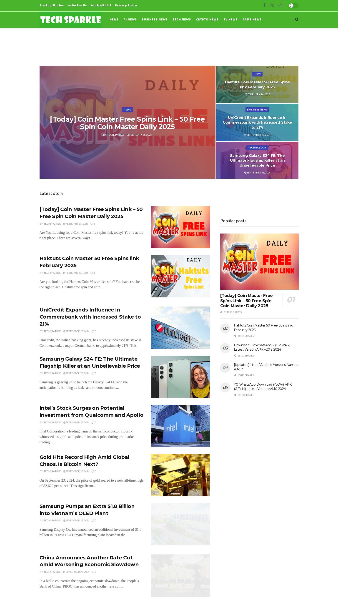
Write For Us (77, 5)
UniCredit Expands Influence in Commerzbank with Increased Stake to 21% (257, 123)
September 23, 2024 (257, 134)
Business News (155, 19)
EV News (230, 19)
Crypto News (207, 19)
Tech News (182, 19)
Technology (257, 147)
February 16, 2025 (139, 134)
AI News (130, 19)
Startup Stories (52, 5)
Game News (252, 19)
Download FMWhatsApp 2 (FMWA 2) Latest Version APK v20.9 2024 (262, 347)
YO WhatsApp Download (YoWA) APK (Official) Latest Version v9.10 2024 (263, 386)
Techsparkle (115, 134)
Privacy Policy (126, 5)
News (114, 19)
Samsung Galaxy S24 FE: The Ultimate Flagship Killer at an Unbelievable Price (257, 160)
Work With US (101, 5)
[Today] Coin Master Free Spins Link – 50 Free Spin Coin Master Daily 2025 (127, 123)
